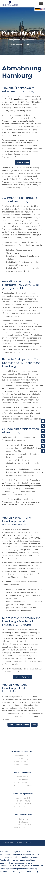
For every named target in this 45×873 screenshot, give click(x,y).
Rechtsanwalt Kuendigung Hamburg (14, 857)
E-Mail (11, 725)
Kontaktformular (22, 725)
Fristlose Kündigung (22, 677)
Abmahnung (30, 45)
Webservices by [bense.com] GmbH (17, 842)
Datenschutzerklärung (33, 848)
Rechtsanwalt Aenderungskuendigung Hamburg (19, 854)
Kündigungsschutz (17, 45)
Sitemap (3, 848)
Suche (10, 848)
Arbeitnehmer (30, 40)
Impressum (18, 848)
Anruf (34, 725)
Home (10, 40)
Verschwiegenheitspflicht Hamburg (22, 869)
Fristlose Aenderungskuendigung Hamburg (17, 851)
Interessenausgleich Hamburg (12, 866)
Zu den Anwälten (22, 162)
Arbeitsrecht (19, 40)
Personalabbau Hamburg (10, 872)
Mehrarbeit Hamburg (29, 872)
